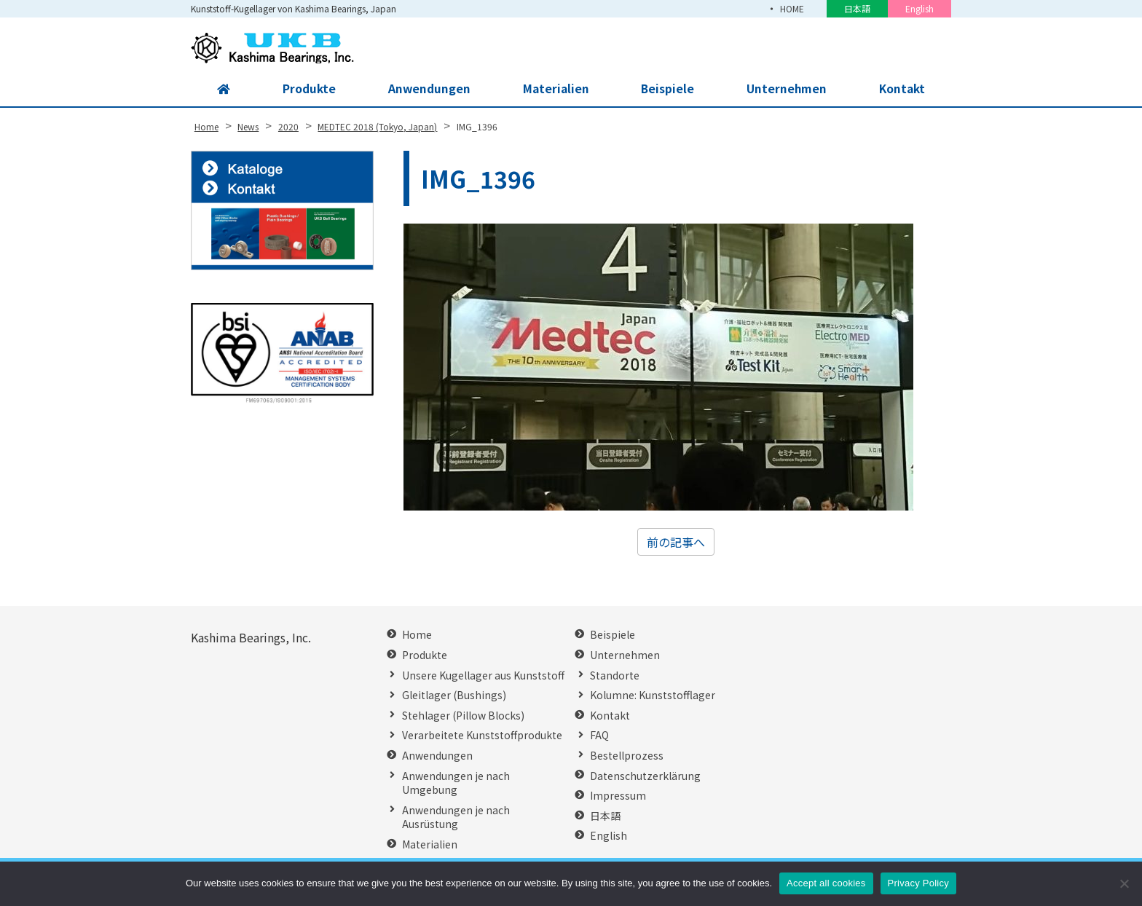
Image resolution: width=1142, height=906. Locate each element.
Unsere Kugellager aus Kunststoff (483, 675)
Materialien (554, 89)
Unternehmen (786, 89)
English (919, 8)
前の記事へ (676, 542)
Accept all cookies (826, 883)
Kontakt (902, 89)
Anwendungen (428, 89)
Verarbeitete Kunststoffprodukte (482, 735)
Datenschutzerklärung (645, 776)
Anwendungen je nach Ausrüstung (456, 817)
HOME (791, 8)
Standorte (614, 675)
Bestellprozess (626, 756)
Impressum (618, 796)
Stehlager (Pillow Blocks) (463, 715)
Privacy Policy (918, 883)
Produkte (307, 89)
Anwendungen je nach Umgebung (456, 783)
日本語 (857, 8)
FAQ (599, 735)
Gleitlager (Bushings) (454, 695)
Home (417, 635)
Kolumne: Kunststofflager (652, 695)
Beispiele (667, 89)
